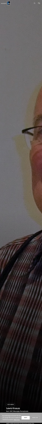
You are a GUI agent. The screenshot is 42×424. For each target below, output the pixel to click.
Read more (17, 419)
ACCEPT (25, 417)
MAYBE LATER (35, 417)
